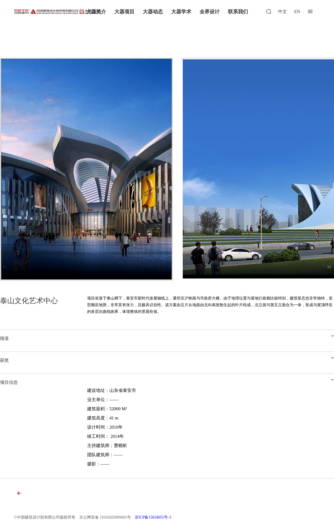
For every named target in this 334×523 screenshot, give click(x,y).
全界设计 (210, 11)
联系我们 (238, 11)
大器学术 (181, 11)
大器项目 (124, 11)
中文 (282, 11)
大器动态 (153, 11)
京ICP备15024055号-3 (153, 517)
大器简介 (96, 11)
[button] (329, 267)
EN (297, 11)
